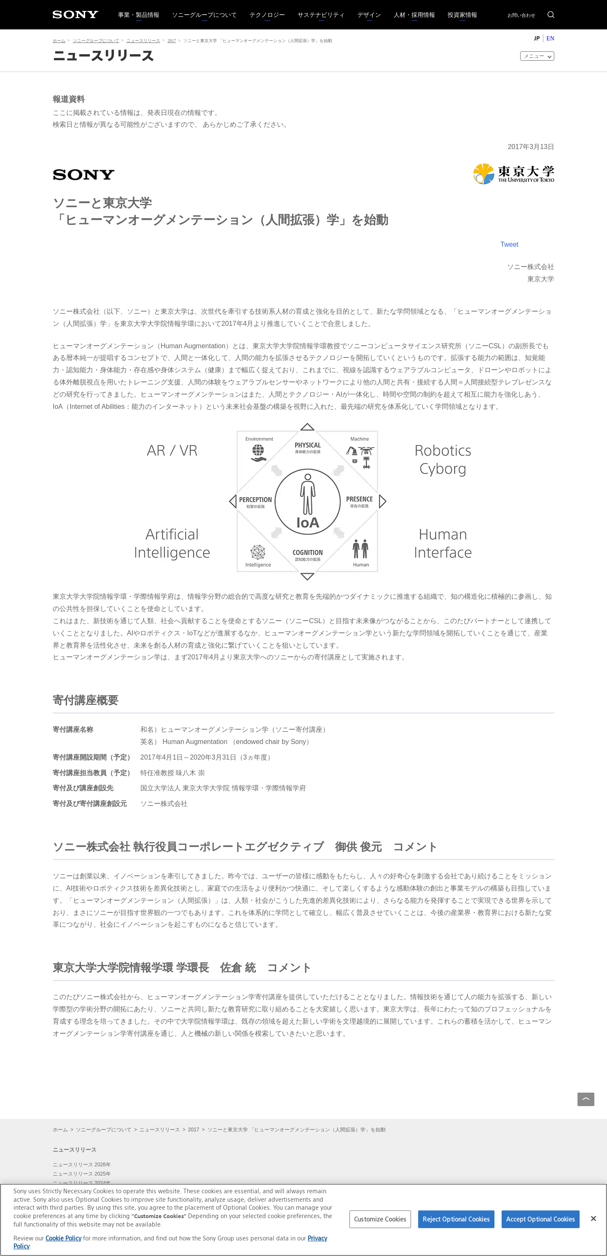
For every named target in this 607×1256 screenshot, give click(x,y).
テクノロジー (264, 9)
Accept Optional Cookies (540, 1219)
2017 (172, 40)
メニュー (534, 55)
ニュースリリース (143, 40)
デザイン (366, 9)
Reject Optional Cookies (456, 1219)
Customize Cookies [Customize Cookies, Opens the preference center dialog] (380, 1219)
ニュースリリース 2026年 (82, 1165)
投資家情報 (459, 9)
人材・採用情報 (411, 9)
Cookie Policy (63, 1238)
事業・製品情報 (135, 9)
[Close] (593, 1218)
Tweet (509, 244)
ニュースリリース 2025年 (82, 1174)
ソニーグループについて (201, 9)
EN (550, 38)
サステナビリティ (318, 9)
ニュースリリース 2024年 (82, 1183)
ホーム (59, 40)
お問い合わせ (521, 15)
